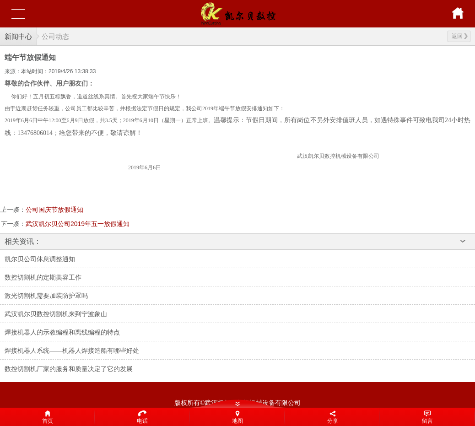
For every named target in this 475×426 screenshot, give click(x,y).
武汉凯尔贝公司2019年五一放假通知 (78, 223)
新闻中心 (18, 36)
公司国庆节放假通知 (54, 209)
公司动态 (55, 36)
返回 (460, 36)
